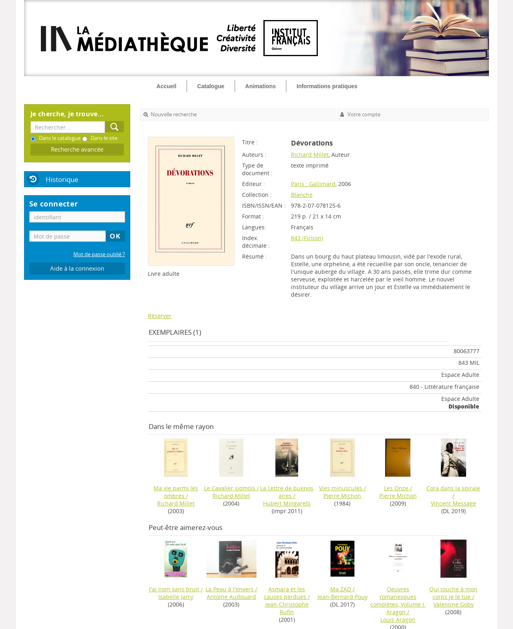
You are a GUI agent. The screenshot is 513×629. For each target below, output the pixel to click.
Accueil (166, 86)
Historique (62, 179)
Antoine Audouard (231, 597)
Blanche (302, 194)
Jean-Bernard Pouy (342, 597)
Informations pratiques (327, 86)
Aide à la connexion (77, 268)
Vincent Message (453, 503)
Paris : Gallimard (313, 184)
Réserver (160, 316)
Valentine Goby (453, 604)
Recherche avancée (77, 149)
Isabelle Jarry (175, 597)
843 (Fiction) (307, 238)
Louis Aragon (397, 619)
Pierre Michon (342, 496)
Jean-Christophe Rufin (287, 608)
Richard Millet (310, 154)
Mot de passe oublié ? (99, 254)
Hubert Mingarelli (287, 503)
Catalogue (210, 86)
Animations (260, 86)
